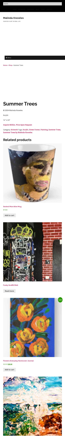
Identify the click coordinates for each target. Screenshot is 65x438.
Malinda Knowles (13, 17)
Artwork (14, 130)
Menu (9, 58)
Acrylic (25, 130)
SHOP (43, 9)
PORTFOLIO (30, 9)
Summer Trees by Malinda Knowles (17, 132)
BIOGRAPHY (21, 9)
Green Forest (34, 130)
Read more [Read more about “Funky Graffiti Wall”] (9, 291)
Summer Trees (54, 130)
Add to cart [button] (9, 215)
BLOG (37, 9)
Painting (44, 130)
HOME (14, 9)
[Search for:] (32, 3)
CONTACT (49, 9)
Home (5, 65)
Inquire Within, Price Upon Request (17, 125)
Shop (10, 65)
